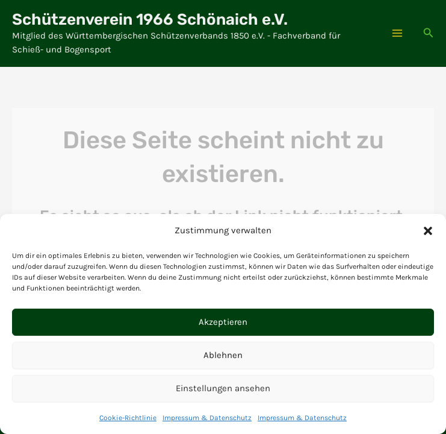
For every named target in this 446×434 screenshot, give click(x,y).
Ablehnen (223, 355)
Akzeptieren (223, 321)
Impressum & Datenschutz (207, 418)
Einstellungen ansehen (223, 388)
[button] (428, 231)
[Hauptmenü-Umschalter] (397, 33)
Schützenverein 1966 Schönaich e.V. (150, 19)
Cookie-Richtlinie (127, 418)
